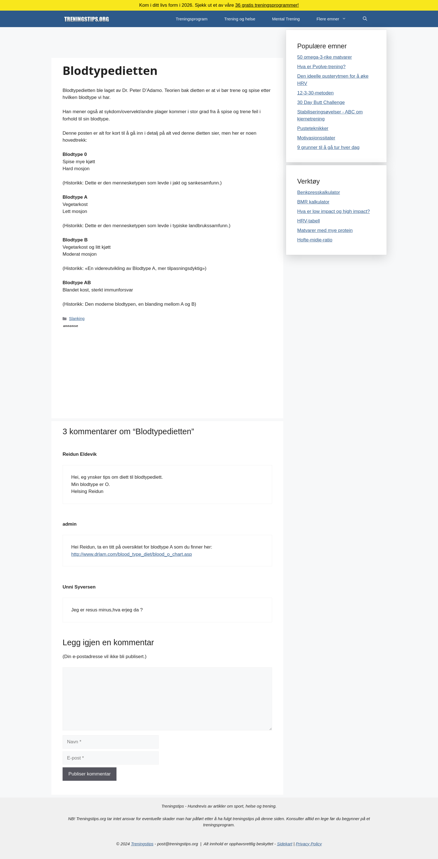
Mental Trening (286, 18)
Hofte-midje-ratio (314, 240)
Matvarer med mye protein (325, 230)
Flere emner (335, 19)
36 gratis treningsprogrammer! (267, 5)
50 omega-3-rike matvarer (324, 57)
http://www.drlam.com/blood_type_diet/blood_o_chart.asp (131, 554)
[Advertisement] (167, 42)
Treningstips (142, 843)
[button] (346, 19)
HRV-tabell (308, 221)
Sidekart (284, 843)
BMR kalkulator (313, 202)
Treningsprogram (192, 18)
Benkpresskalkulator (318, 192)
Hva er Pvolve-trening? (321, 66)
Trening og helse (239, 18)
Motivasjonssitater (316, 138)
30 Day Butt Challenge (321, 102)
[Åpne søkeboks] (364, 19)
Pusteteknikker (312, 128)
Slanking (76, 318)
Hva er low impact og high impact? (333, 211)
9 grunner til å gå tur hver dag (328, 147)
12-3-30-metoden (315, 93)
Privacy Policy (309, 843)
